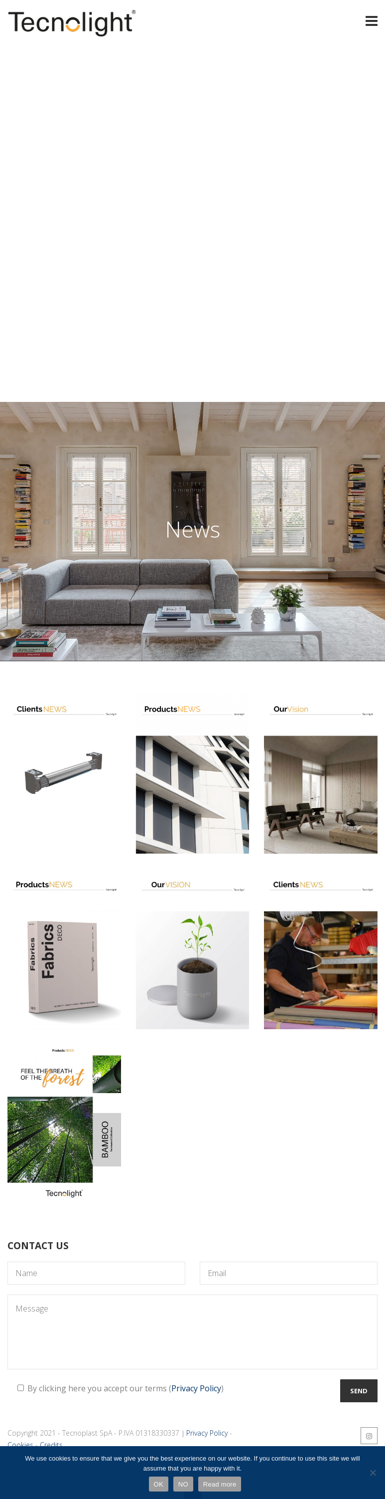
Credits (51, 1445)
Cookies (20, 1445)
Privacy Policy (196, 1388)
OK (158, 1484)
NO (183, 1484)
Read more (220, 1484)
